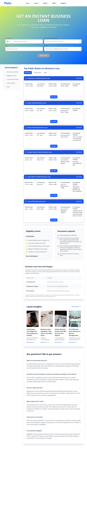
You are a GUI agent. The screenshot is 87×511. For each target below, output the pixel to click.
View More (54, 97)
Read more (30, 342)
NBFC (45, 72)
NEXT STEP (43, 55)
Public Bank (28, 72)
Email (6, 45)
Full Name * (8, 38)
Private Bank (37, 72)
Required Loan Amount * (51, 38)
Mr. (9, 41)
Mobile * (46, 45)
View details (79, 78)
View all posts (76, 306)
